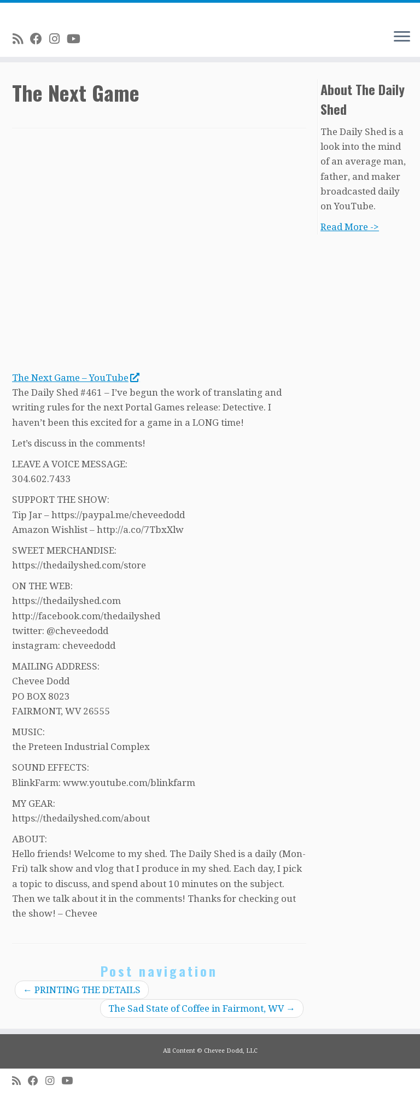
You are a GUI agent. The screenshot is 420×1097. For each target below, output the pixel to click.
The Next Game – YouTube (75, 377)
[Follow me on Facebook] (39, 39)
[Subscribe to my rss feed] (21, 39)
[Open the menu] (402, 37)
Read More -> (349, 226)
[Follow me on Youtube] (77, 39)
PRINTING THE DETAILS (82, 989)
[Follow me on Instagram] (58, 39)
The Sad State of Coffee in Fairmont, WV (201, 1008)
